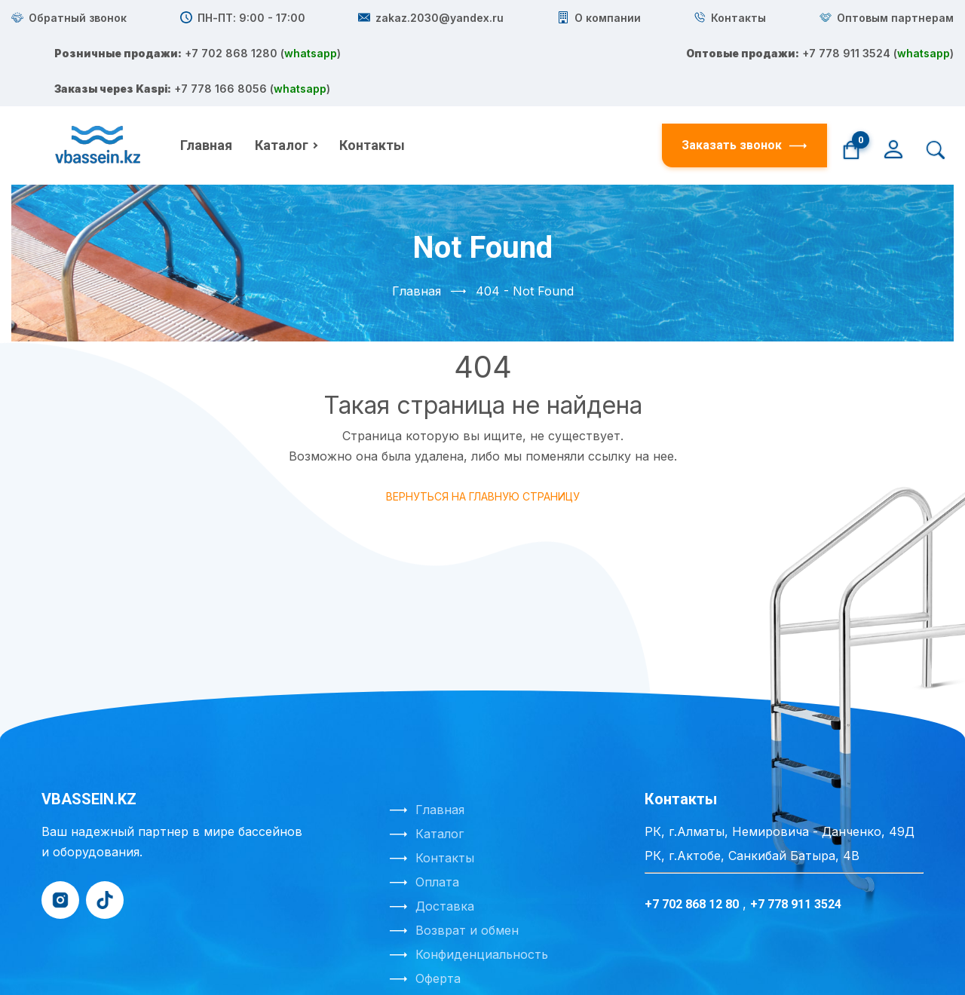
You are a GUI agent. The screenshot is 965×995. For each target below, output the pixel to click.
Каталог (281, 74)
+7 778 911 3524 (576, 64)
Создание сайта (424, 964)
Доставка (444, 835)
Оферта (438, 907)
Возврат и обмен (467, 859)
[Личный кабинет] (893, 76)
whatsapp (462, 44)
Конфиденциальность (481, 883)
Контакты (372, 74)
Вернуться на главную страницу (483, 425)
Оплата (437, 811)
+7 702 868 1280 (588, 23)
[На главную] (99, 74)
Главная (206, 74)
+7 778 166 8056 (582, 105)
